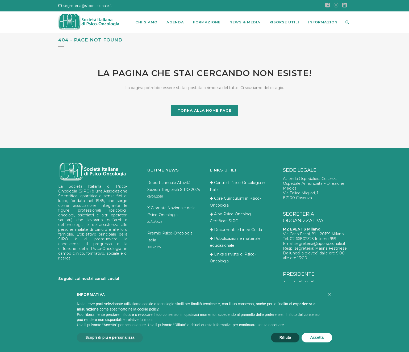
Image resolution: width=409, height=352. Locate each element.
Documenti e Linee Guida (238, 229)
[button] (329, 294)
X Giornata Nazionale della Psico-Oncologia (171, 211)
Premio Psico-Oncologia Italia (170, 236)
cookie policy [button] (147, 309)
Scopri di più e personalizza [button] (109, 337)
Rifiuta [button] (285, 337)
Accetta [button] (317, 337)
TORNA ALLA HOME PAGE (204, 110)
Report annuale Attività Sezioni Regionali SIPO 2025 (173, 186)
